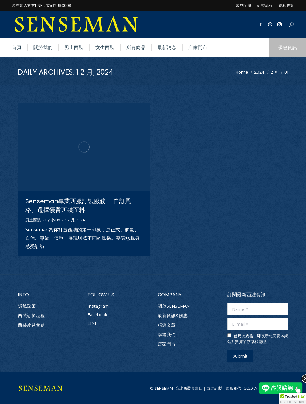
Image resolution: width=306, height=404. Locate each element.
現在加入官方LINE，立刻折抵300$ (41, 5)
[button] (292, 398)
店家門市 (166, 344)
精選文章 (166, 325)
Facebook (97, 314)
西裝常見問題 (31, 325)
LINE (92, 323)
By (52, 220)
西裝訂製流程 (31, 315)
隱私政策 (27, 306)
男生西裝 (33, 220)
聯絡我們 (166, 334)
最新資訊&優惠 (173, 315)
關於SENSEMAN (174, 306)
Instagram (98, 306)
